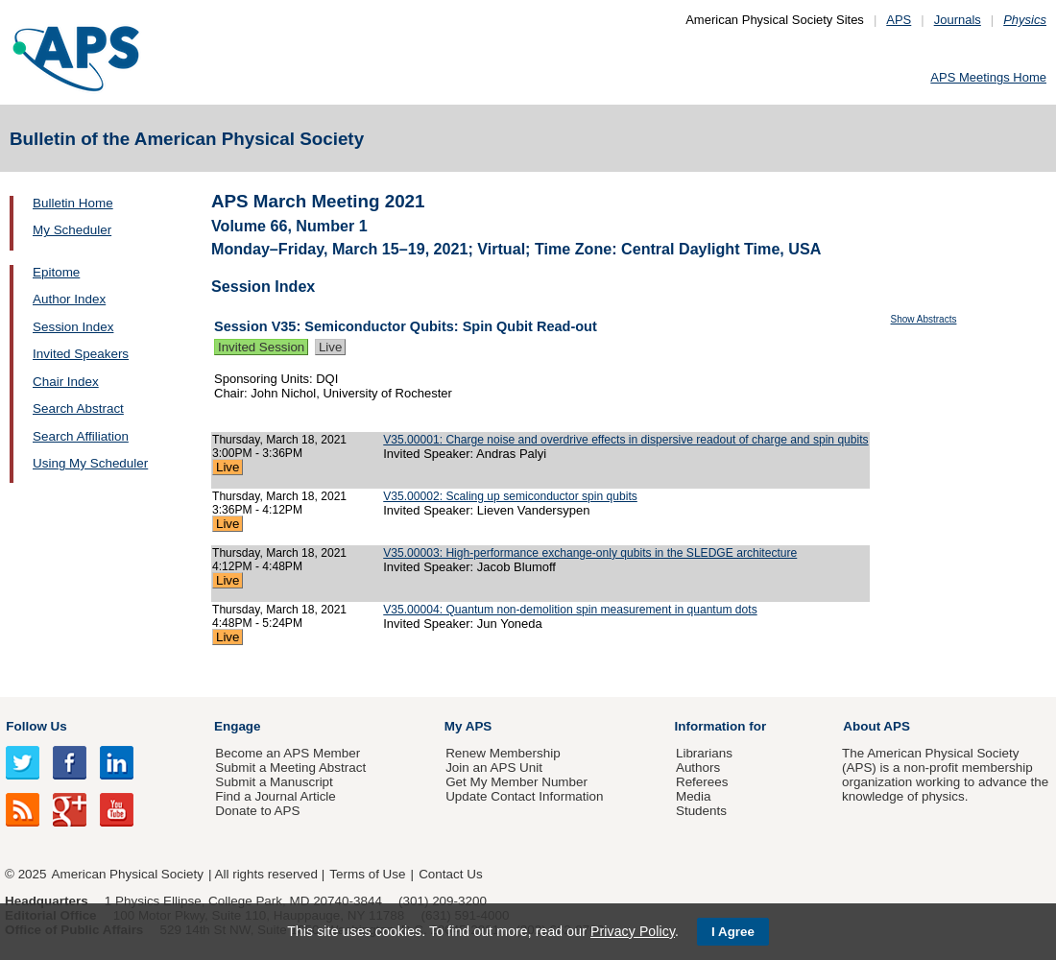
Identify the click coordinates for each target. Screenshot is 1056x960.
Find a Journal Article (275, 796)
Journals (957, 19)
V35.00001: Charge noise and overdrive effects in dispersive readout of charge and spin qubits (625, 439)
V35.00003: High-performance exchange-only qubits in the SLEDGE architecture (590, 553)
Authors (698, 767)
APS (898, 19)
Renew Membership (503, 753)
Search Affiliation (81, 436)
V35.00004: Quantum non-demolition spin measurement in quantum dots (569, 609)
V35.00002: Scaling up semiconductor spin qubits (510, 496)
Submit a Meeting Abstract (290, 767)
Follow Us (36, 726)
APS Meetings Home (988, 77)
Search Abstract (78, 408)
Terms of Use (367, 874)
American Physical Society (128, 874)
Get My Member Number (516, 782)
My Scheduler (72, 230)
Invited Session (261, 347)
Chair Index (66, 381)
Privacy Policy (632, 931)
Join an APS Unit (493, 767)
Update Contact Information (524, 796)
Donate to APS (257, 811)
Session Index (73, 327)
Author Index (69, 299)
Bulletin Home (73, 203)
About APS (876, 726)
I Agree (733, 931)
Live (330, 347)
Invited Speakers (81, 354)
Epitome (56, 272)
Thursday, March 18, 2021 (279, 439)
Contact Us (450, 874)
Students (701, 811)
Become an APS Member (287, 753)
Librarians (704, 753)
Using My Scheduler (90, 463)
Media (693, 796)
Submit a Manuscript (273, 782)
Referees (702, 782)
